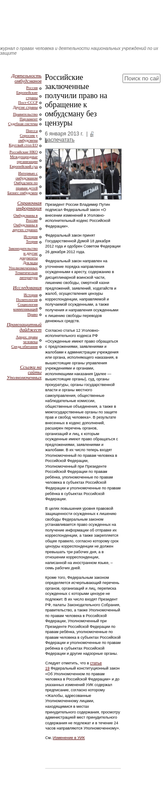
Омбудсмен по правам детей (26, 185)
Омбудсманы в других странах (24, 227)
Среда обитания (24, 346)
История (31, 236)
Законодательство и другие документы (23, 253)
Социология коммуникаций (25, 306)
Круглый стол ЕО (23, 145)
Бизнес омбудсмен (22, 193)
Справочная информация (29, 205)
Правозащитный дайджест (24, 327)
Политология (27, 299)
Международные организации (24, 159)
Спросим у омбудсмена (28, 137)
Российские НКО (24, 152)
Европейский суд (24, 166)
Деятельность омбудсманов (26, 78)
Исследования (27, 287)
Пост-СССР (28, 102)
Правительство (25, 114)
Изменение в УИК (69, 738)
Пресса (32, 131)
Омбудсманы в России (25, 217)
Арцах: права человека (26, 339)
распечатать (59, 140)
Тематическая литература (26, 275)
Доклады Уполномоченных (23, 265)
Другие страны (25, 107)
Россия (31, 88)
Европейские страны (26, 94)
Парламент (29, 119)
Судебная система (23, 124)
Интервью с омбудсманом (27, 175)
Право (32, 314)
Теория (32, 241)
